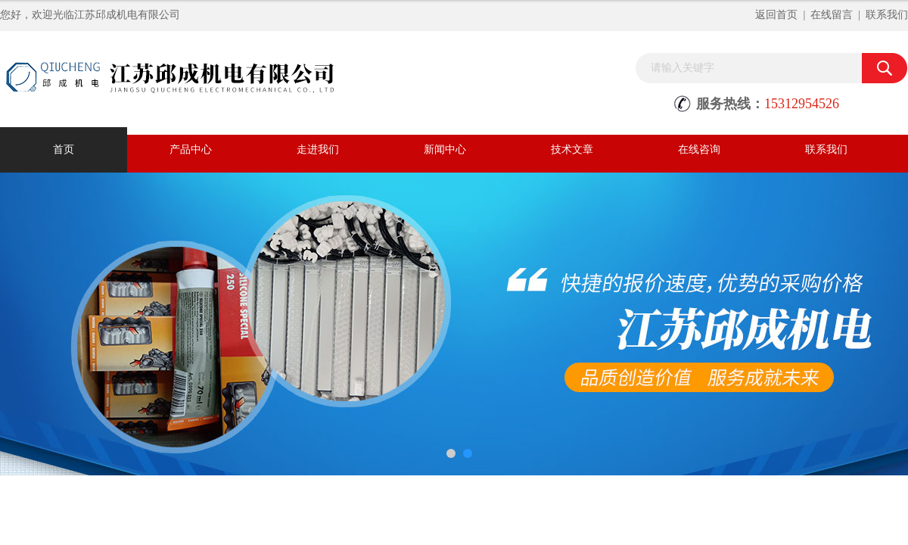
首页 (63, 149)
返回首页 (776, 14)
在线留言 (831, 14)
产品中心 (190, 149)
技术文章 (572, 149)
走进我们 (318, 149)
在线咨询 (699, 149)
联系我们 (887, 14)
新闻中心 (445, 149)
